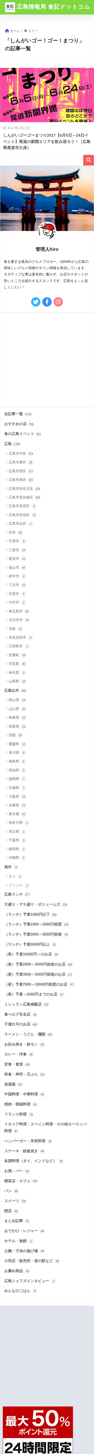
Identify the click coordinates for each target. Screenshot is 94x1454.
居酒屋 (13, 1084)
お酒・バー (17, 1171)
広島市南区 (21, 480)
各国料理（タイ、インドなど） (34, 1161)
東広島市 (19, 611)
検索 (88, 160)
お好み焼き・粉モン (24, 1044)
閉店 (11, 1211)
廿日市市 (19, 620)
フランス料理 (19, 1114)
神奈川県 (19, 823)
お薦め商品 (17, 1271)
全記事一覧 (18, 414)
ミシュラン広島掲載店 (26, 1004)
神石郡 (17, 673)
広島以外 (15, 691)
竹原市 (17, 541)
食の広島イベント (22, 434)
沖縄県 (17, 858)
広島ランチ (17, 894)
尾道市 (17, 559)
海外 (11, 867)
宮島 (16, 629)
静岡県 (17, 849)
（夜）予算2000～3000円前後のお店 (38, 964)
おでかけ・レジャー (24, 1231)
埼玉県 (17, 832)
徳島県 (17, 761)
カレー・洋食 (19, 1054)
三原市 (17, 550)
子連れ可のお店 (21, 1024)
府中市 (17, 576)
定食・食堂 (17, 1064)
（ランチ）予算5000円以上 (30, 945)
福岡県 (17, 779)
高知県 (17, 770)
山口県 (17, 709)
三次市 (17, 585)
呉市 (16, 532)
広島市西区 (21, 471)
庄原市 (17, 594)
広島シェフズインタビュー (30, 1281)
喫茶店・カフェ (21, 1181)
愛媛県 (17, 744)
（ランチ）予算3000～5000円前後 (36, 935)
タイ (16, 876)
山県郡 (17, 681)
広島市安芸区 (23, 506)
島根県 (17, 718)
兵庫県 (17, 805)
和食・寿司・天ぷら (24, 1074)
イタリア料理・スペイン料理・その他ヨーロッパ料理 (45, 1128)
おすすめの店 (19, 424)
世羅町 (17, 655)
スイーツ (15, 1201)
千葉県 (17, 840)
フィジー (19, 885)
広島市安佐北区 (24, 489)
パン (11, 1191)
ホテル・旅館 (19, 1241)
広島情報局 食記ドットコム (47, 7)
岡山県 (17, 700)
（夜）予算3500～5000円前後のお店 (38, 975)
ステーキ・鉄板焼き (24, 1151)
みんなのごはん (21, 1291)
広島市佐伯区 (23, 515)
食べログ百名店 (21, 1015)
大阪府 (17, 796)
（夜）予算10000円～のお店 (31, 954)
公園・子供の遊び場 (24, 1251)
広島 (12, 444)
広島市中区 (21, 454)
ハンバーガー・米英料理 (28, 1141)
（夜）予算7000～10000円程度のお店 (39, 984)
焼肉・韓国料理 (21, 1104)
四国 (16, 735)
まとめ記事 (17, 1221)
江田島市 (19, 646)
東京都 (17, 814)
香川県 (17, 753)
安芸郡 (17, 664)
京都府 (17, 788)
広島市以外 (21, 524)
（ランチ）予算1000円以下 (30, 915)
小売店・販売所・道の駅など (32, 1261)
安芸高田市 (21, 638)
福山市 (17, 568)
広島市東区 (21, 462)
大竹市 (17, 602)
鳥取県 (17, 726)
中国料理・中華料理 (24, 1094)
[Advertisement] (47, 360)
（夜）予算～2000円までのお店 (34, 994)
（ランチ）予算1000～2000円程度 (36, 924)
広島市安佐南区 (24, 497)
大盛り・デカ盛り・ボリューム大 (36, 905)
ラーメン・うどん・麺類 (28, 1034)
